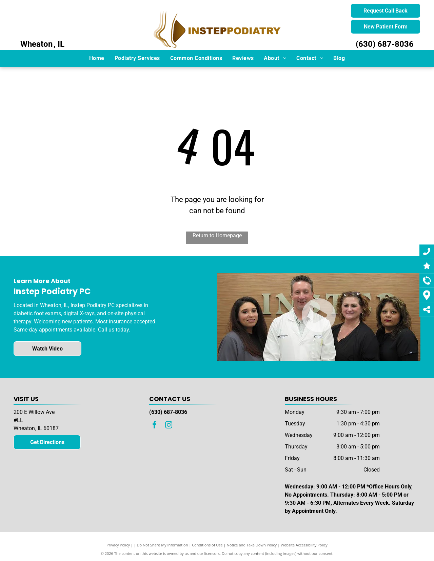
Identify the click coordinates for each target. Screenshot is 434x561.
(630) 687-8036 (385, 44)
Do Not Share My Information (162, 544)
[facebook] (154, 426)
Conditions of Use (207, 544)
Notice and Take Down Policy (252, 544)
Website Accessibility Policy (304, 544)
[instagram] (168, 426)
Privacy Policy (118, 544)
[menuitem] (97, 58)
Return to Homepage (217, 235)
